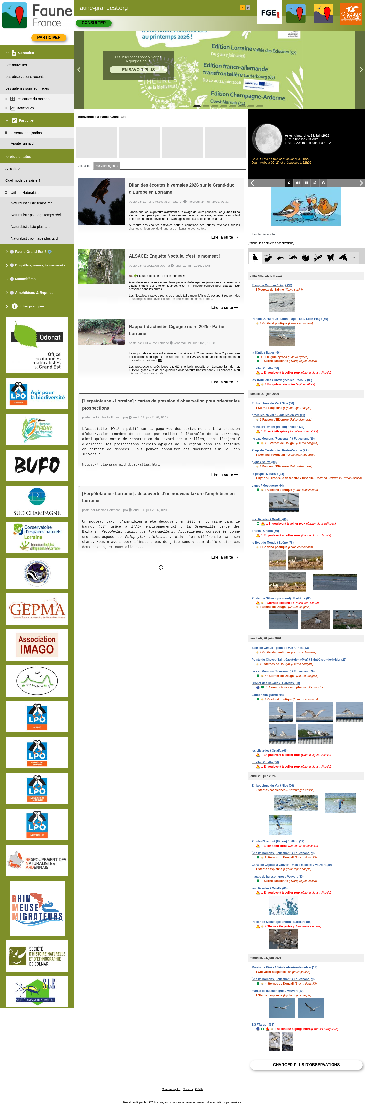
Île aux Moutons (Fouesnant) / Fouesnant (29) (283, 438)
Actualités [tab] (84, 166)
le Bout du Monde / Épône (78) (273, 542)
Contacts (188, 1089)
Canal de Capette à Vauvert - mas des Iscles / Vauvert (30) (292, 865)
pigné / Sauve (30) (264, 462)
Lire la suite (224, 237)
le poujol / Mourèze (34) (268, 474)
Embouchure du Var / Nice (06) (273, 403)
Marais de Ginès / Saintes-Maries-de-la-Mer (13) (284, 967)
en (248, 8)
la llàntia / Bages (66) (266, 352)
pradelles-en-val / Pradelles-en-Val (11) (278, 415)
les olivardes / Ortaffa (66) (270, 519)
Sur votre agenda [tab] (107, 166)
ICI (160, 360)
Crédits (199, 1089)
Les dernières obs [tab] (263, 234)
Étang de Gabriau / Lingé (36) (272, 285)
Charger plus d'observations (306, 1065)
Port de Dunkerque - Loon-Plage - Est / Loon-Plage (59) (290, 319)
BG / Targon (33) (263, 1024)
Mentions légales (171, 1089)
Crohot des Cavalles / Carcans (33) (276, 683)
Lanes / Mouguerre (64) (268, 485)
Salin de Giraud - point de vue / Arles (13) (280, 648)
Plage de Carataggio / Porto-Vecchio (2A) (280, 450)
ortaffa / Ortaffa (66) (265, 368)
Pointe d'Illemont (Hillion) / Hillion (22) (278, 427)
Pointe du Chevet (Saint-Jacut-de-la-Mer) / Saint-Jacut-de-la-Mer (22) (299, 659)
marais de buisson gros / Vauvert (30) (278, 876)
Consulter (94, 23)
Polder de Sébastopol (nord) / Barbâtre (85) (281, 598)
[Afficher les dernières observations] (271, 243)
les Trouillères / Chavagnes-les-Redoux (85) (282, 380)
